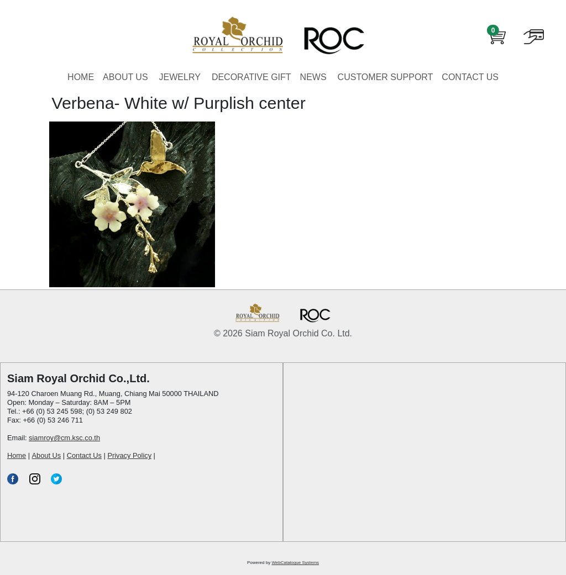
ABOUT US (125, 77)
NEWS (313, 77)
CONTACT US (470, 77)
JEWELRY (180, 77)
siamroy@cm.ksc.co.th (64, 438)
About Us (46, 455)
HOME (80, 77)
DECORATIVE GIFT (251, 77)
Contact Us (84, 455)
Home (16, 455)
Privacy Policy (129, 455)
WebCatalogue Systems (295, 562)
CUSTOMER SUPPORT (385, 77)
